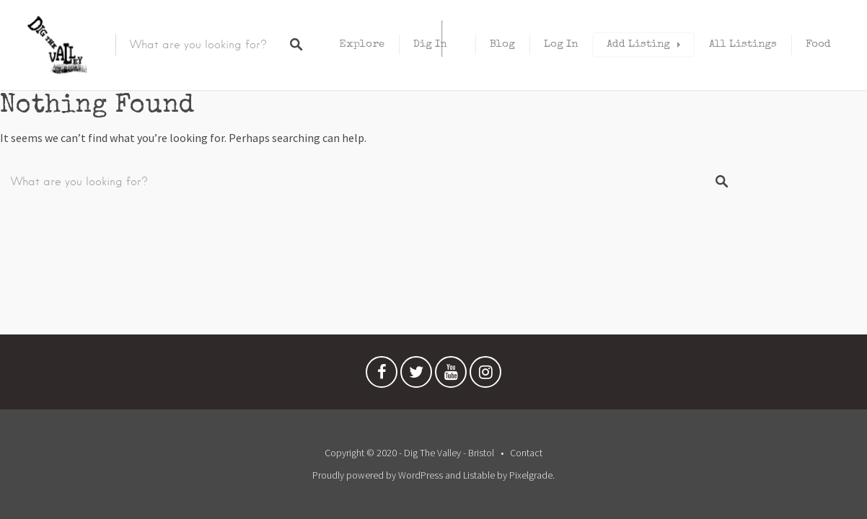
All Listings (743, 44)
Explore (361, 44)
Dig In (429, 44)
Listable (479, 475)
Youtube (450, 376)
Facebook (381, 376)
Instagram (485, 376)
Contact (526, 452)
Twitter (416, 376)
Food (818, 44)
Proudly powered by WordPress (377, 475)
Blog (502, 44)
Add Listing (638, 44)
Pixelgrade (531, 475)
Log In (561, 44)
